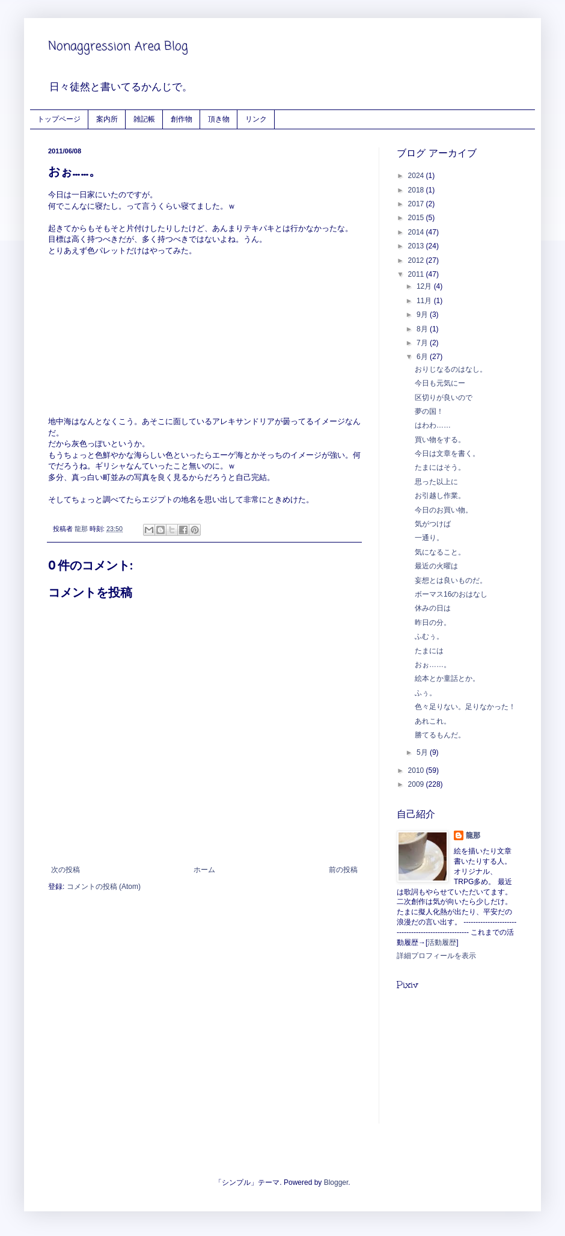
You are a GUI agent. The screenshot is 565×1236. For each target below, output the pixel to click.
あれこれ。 (433, 721)
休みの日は (433, 608)
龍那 (473, 835)
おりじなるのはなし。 (451, 369)
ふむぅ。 (429, 636)
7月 (423, 343)
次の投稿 (65, 870)
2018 (417, 190)
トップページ (59, 118)
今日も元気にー (440, 383)
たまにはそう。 (440, 467)
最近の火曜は (436, 566)
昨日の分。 (433, 622)
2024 (417, 175)
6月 (423, 356)
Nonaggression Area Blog (118, 46)
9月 (423, 314)
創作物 (181, 118)
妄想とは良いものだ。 (451, 580)
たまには (429, 651)
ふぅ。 (425, 693)
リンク (256, 118)
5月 (423, 752)
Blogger (336, 1182)
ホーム (204, 870)
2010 (417, 770)
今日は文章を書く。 (447, 453)
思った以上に (436, 482)
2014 (417, 232)
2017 (417, 204)
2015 (417, 218)
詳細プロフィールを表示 (436, 956)
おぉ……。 (433, 664)
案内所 (107, 118)
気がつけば (433, 524)
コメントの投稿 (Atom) (104, 886)
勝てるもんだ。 (440, 735)
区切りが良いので (443, 397)
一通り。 (429, 537)
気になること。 (440, 552)
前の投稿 (343, 870)
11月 (425, 301)
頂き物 (219, 118)
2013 (417, 246)
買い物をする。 (440, 439)
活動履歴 (441, 942)
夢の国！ (429, 411)
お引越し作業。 (440, 495)
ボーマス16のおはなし (451, 594)
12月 (425, 286)
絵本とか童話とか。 (447, 678)
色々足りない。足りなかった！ (465, 707)
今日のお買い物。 (443, 510)
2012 (417, 260)
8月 (423, 329)
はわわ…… (433, 425)
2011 (417, 274)
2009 (417, 784)
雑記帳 (144, 118)
